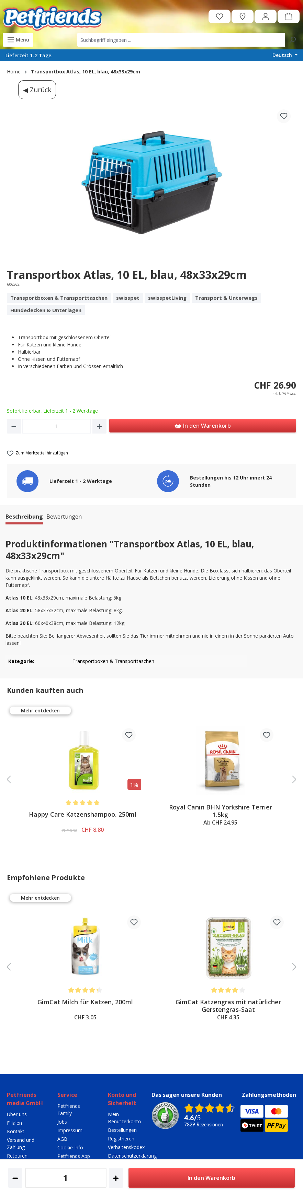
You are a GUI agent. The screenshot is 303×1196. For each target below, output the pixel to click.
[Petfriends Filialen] (242, 16)
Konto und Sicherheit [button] (122, 1099)
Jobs (62, 1121)
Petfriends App (73, 1156)
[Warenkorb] (288, 16)
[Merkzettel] (219, 16)
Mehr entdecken (40, 710)
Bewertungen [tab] (64, 516)
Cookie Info (70, 1147)
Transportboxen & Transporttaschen (59, 297)
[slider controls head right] (294, 780)
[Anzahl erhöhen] (99, 426)
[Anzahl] (56, 426)
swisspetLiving (167, 297)
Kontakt (15, 1131)
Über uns (17, 1114)
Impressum (69, 1130)
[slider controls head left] (8, 780)
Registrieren (121, 1138)
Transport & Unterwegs (226, 297)
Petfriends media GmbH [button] (25, 1099)
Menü (18, 38)
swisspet (127, 297)
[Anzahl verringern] (14, 426)
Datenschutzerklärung (132, 1155)
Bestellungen (122, 1130)
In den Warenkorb (202, 424)
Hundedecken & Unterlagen (45, 310)
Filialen (14, 1123)
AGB (62, 1139)
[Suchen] (292, 40)
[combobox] (181, 40)
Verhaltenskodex (126, 1147)
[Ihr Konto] (265, 16)
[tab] (24, 517)
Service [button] (67, 1095)
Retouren (17, 1155)
